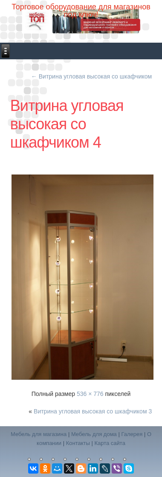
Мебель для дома (94, 434)
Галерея (131, 434)
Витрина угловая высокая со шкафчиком (91, 76)
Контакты (78, 443)
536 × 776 (90, 393)
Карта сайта (109, 443)
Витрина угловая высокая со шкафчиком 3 (93, 411)
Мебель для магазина (39, 434)
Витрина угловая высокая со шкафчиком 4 (67, 124)
